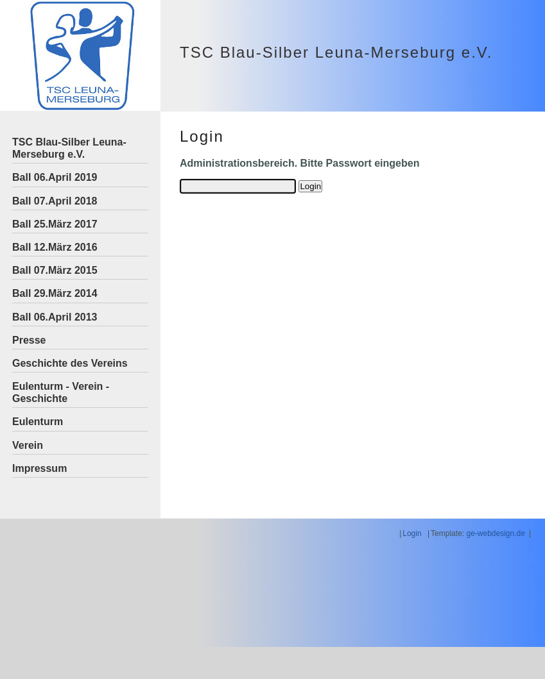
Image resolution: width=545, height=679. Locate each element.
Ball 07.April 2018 (55, 201)
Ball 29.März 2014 (55, 293)
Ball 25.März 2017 (55, 224)
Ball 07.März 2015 (55, 270)
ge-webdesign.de (495, 533)
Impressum (39, 468)
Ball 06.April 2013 (55, 317)
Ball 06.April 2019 (55, 177)
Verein (27, 445)
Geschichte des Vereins (70, 363)
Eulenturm (37, 421)
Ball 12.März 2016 (55, 247)
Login (411, 533)
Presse (29, 340)
